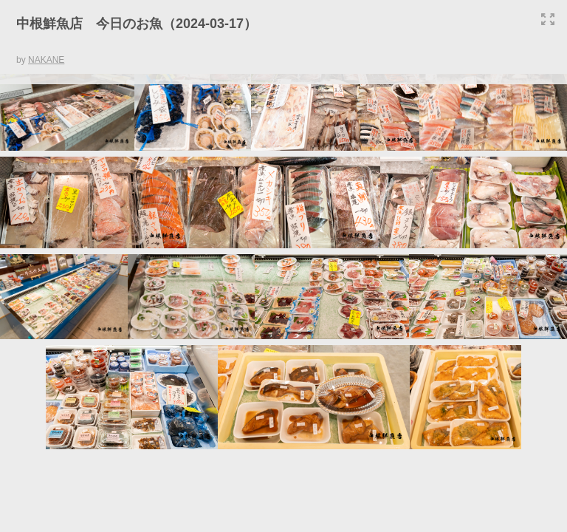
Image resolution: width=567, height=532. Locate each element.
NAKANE (46, 60)
